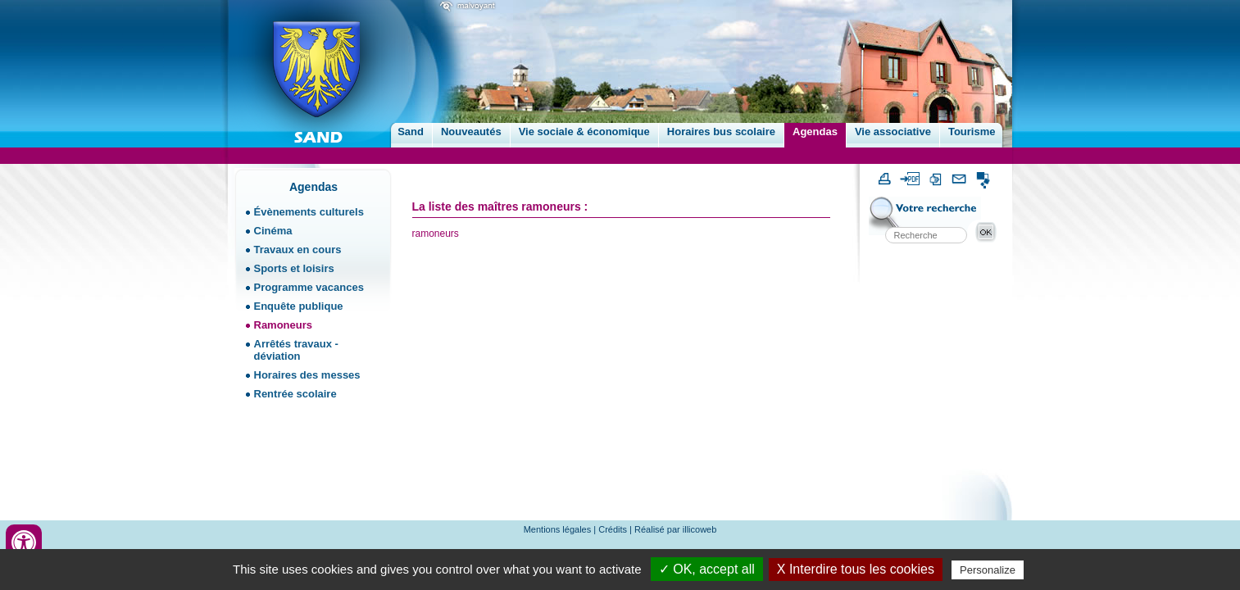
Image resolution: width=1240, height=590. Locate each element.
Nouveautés (471, 131)
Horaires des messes (307, 375)
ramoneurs (435, 233)
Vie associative (893, 131)
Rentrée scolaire (295, 394)
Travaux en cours (298, 249)
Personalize (987, 570)
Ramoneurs (283, 325)
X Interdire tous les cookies (855, 569)
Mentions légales (558, 529)
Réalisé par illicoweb (675, 529)
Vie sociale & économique (584, 131)
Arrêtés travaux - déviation (296, 350)
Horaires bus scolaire (721, 131)
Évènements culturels (309, 212)
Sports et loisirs (294, 268)
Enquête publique (298, 306)
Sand (410, 131)
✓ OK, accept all (707, 569)
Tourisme (972, 131)
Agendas (815, 131)
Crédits (612, 529)
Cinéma (273, 231)
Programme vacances (309, 287)
